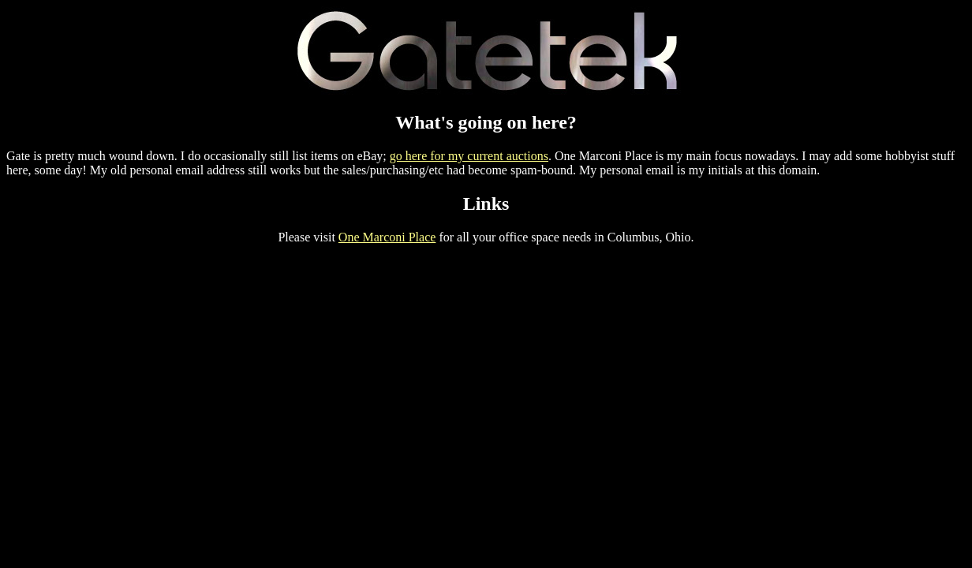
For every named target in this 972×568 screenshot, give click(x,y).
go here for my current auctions (469, 156)
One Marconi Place (387, 237)
